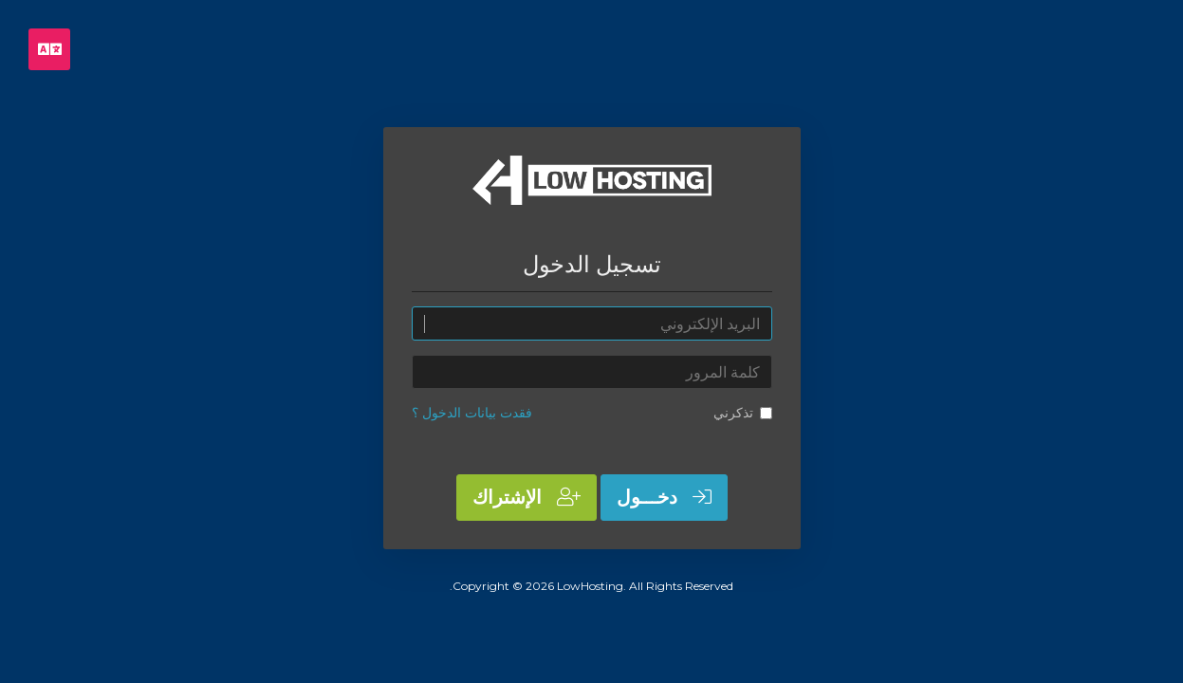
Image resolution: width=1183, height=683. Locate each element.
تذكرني (742, 412)
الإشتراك (526, 497)
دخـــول (664, 497)
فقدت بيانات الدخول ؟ (472, 412)
